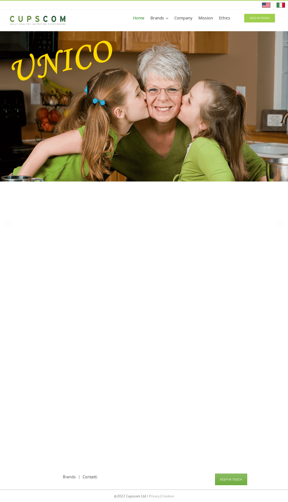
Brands (69, 477)
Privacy (154, 496)
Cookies (168, 496)
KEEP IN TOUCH (231, 479)
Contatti (90, 477)
